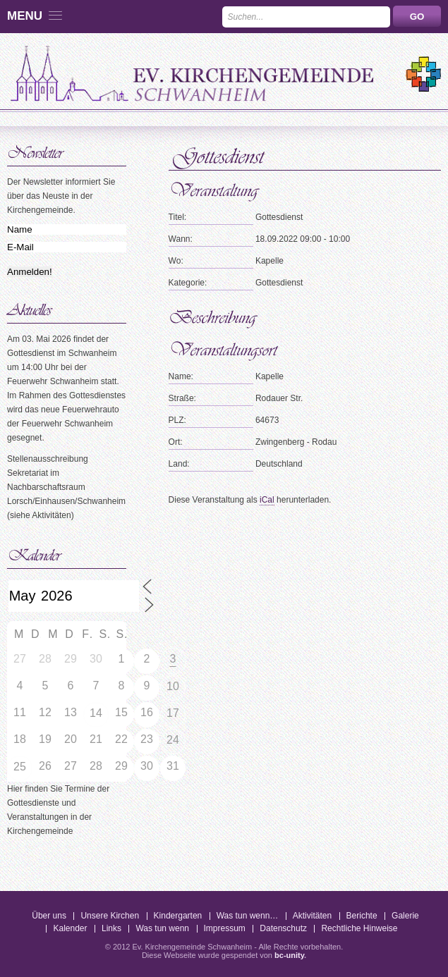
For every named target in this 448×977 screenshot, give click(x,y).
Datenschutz (283, 928)
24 (173, 740)
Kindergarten (178, 916)
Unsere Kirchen (109, 916)
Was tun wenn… (248, 916)
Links (111, 928)
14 (96, 713)
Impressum (225, 928)
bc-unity (289, 955)
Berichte (361, 916)
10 (173, 686)
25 (19, 767)
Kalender (70, 928)
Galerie (405, 916)
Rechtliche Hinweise (359, 928)
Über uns (49, 916)
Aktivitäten (312, 916)
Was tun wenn (162, 928)
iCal (267, 500)
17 (173, 713)
